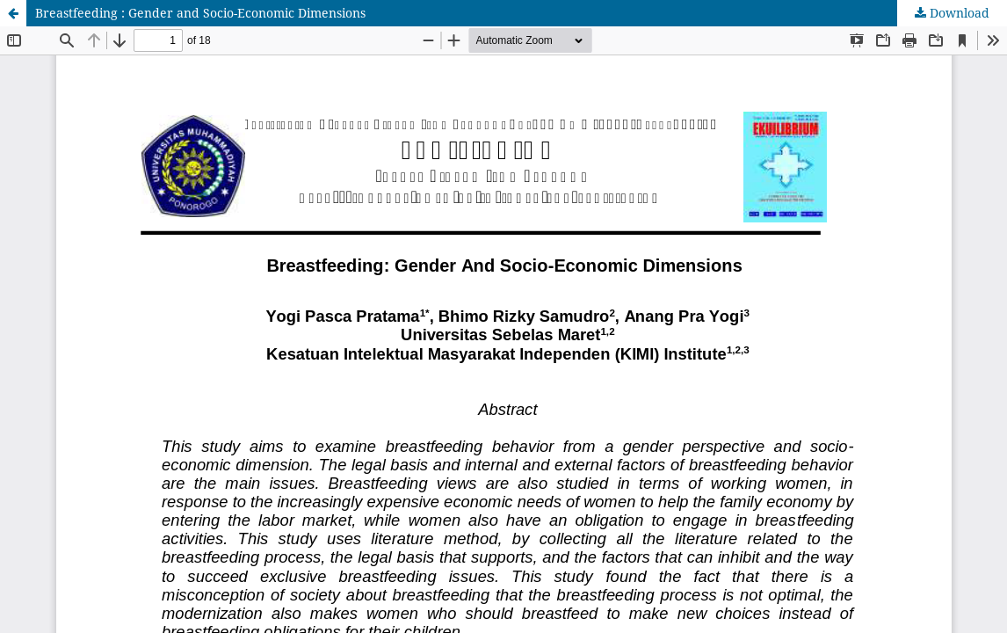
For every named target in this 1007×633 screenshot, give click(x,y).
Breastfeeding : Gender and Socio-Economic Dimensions (200, 12)
